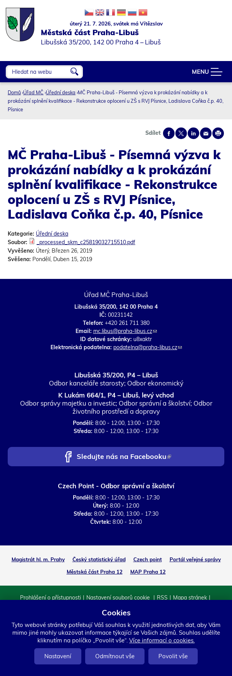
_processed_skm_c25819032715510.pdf (86, 242)
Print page (218, 133)
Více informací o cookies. (162, 640)
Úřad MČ (33, 92)
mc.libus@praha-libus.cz (125, 331)
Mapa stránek (190, 597)
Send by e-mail (206, 133)
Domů (14, 92)
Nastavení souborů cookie (118, 597)
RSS (162, 597)
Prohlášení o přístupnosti (50, 597)
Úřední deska (61, 92)
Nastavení (57, 656)
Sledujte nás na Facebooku (124, 457)
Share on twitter (181, 133)
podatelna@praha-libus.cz (147, 347)
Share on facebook (169, 133)
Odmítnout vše (114, 656)
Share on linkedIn (193, 133)
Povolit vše (173, 656)
